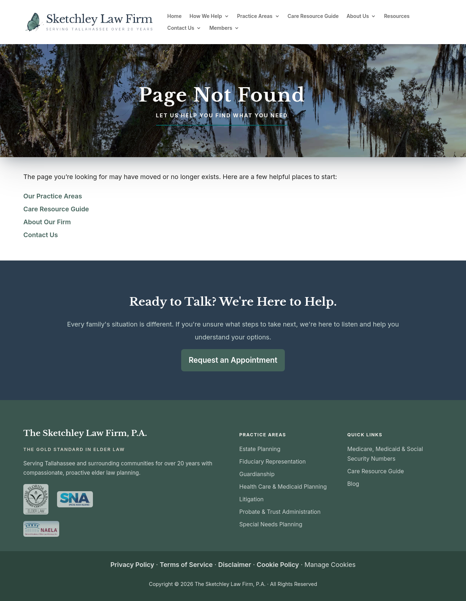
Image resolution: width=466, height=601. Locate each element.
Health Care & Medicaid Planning (283, 486)
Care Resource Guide (313, 16)
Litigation (251, 499)
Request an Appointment (233, 359)
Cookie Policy (277, 564)
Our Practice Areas (52, 196)
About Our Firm (47, 222)
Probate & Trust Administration (280, 511)
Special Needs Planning (270, 524)
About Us (358, 16)
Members (220, 28)
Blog (353, 483)
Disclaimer (234, 564)
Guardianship (256, 473)
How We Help (205, 16)
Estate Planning (260, 448)
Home (174, 16)
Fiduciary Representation (272, 461)
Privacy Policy (132, 564)
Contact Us (180, 28)
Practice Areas (255, 16)
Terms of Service (186, 564)
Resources (396, 16)
